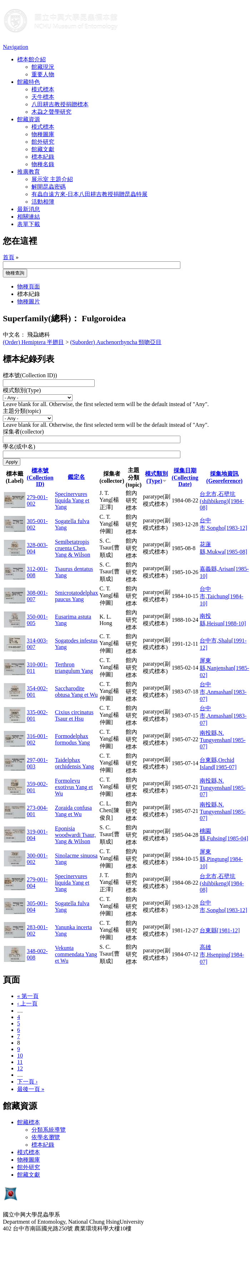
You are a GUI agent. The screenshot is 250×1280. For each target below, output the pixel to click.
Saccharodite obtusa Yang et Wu (76, 691)
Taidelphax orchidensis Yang (74, 763)
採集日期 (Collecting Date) (185, 477)
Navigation (15, 47)
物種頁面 (28, 286)
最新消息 (28, 209)
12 (20, 1068)
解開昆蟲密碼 (48, 187)
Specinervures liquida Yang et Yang (72, 500)
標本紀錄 (42, 157)
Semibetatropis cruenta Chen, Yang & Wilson (72, 548)
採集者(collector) (23, 432)
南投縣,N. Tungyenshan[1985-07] (222, 739)
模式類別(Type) (22, 390)
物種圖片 (28, 301)
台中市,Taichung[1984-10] (221, 596)
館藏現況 (42, 67)
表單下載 (28, 224)
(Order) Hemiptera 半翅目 (33, 342)
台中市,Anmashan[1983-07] (223, 691)
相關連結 (28, 217)
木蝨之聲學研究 (51, 112)
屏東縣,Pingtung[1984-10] (221, 859)
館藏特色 (28, 82)
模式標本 (42, 89)
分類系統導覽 (48, 1130)
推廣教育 (28, 172)
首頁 (8, 257)
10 (20, 1056)
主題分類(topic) (22, 411)
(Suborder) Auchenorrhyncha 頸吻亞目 (116, 342)
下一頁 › (27, 1082)
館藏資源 (28, 119)
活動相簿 (42, 202)
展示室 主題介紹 (52, 179)
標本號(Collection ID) (40, 477)
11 (19, 1062)
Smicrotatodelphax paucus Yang (76, 596)
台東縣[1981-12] (220, 930)
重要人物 (42, 74)
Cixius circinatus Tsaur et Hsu (74, 715)
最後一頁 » (30, 1089)
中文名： (14, 335)
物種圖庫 (42, 134)
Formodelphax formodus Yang (72, 739)
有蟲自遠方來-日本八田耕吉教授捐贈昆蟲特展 (89, 194)
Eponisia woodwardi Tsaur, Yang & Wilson (75, 834)
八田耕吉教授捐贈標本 (60, 104)
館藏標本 (28, 1122)
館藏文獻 (42, 149)
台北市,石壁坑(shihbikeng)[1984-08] (222, 501)
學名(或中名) (19, 447)
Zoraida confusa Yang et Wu (73, 811)
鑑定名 (76, 477)
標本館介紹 (31, 59)
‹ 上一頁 (27, 1003)
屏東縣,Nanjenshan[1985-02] (224, 667)
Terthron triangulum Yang (74, 667)
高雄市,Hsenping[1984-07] (222, 954)
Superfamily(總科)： (41, 318)
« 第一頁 (28, 996)
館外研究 (42, 142)
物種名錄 (42, 164)
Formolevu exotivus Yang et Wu (74, 787)
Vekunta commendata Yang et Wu (76, 954)
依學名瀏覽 (45, 1137)
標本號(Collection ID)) (30, 375)
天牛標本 (42, 97)
